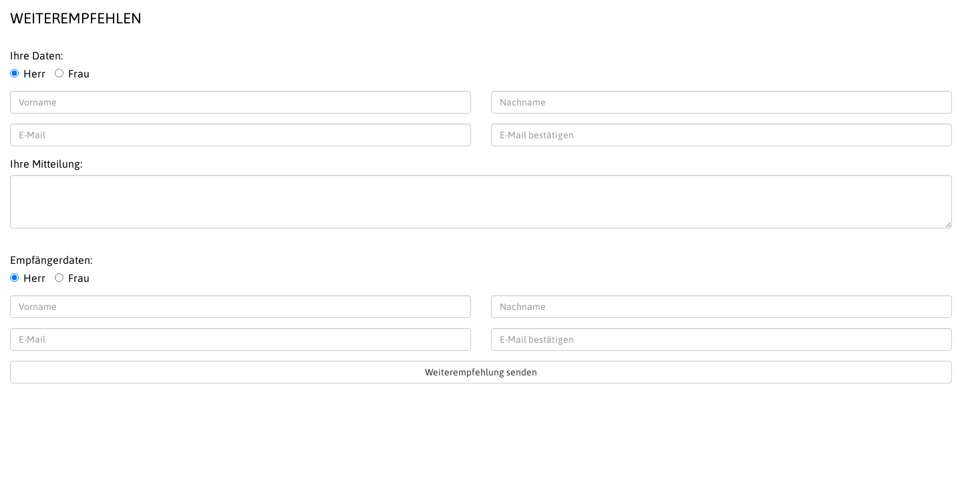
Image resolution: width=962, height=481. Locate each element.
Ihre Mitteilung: (46, 164)
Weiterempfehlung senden (481, 372)
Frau (72, 73)
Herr (27, 73)
